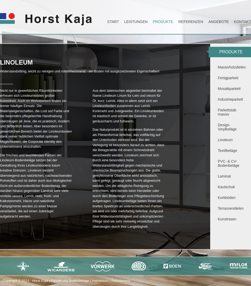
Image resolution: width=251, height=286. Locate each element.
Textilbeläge (227, 150)
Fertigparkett (228, 78)
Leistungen (135, 22)
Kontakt (242, 22)
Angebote (218, 22)
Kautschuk (226, 187)
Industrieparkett (230, 99)
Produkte (163, 22)
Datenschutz (120, 281)
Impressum (100, 281)
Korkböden (227, 198)
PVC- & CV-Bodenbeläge (228, 163)
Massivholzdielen (232, 67)
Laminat (224, 176)
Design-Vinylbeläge (227, 127)
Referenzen (190, 22)
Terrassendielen (231, 208)
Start (113, 22)
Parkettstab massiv (227, 112)
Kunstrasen (227, 219)
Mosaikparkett (229, 89)
